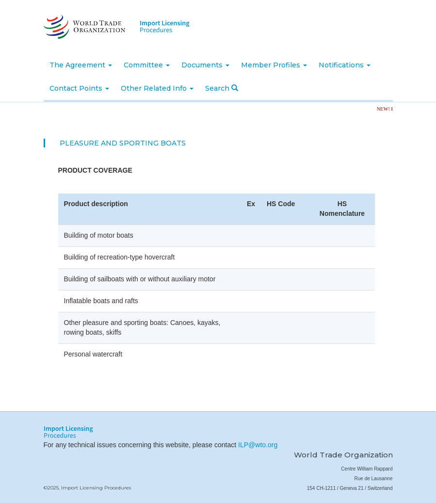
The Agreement (80, 65)
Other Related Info (157, 88)
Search (221, 88)
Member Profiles (274, 65)
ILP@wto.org (257, 445)
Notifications (345, 65)
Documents (205, 65)
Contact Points (79, 88)
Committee (147, 65)
